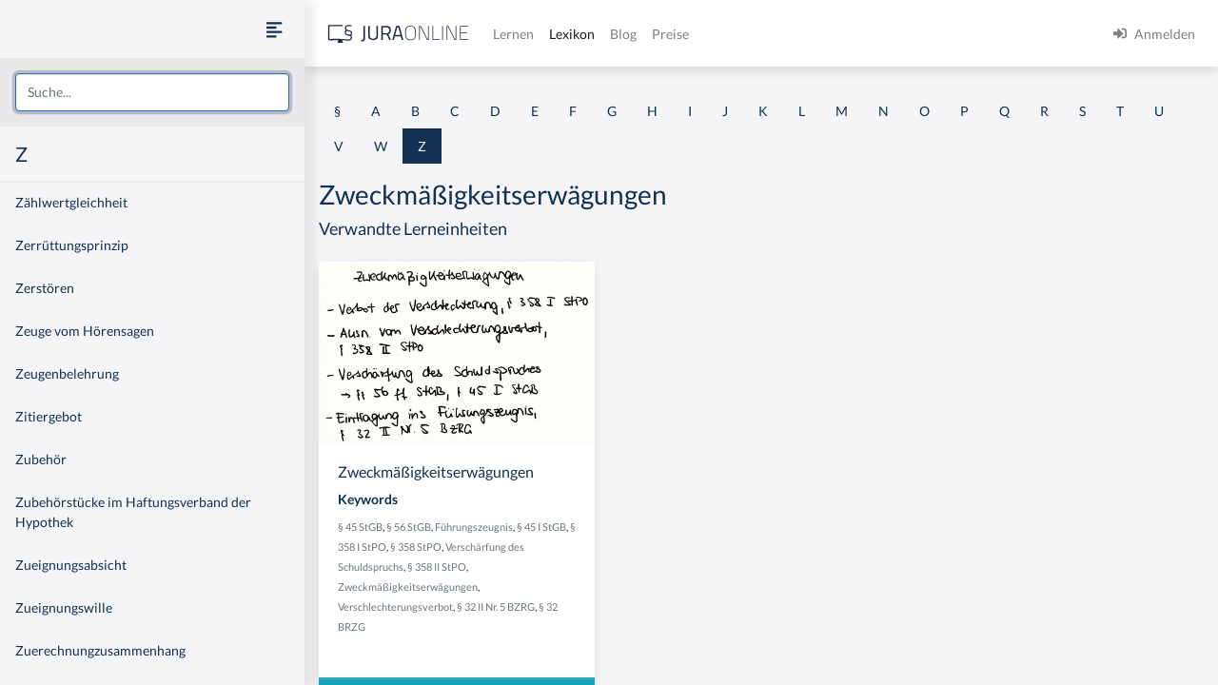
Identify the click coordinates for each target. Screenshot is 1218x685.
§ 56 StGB (408, 526)
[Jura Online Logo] (398, 34)
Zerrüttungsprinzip (71, 245)
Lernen (513, 34)
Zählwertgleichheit (71, 202)
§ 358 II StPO (436, 566)
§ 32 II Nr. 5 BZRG (496, 606)
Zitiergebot (48, 416)
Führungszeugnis (474, 526)
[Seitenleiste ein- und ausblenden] (274, 29)
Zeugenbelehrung (67, 373)
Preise (670, 34)
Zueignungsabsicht (71, 565)
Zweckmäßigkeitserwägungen (408, 586)
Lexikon (572, 34)
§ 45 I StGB (541, 526)
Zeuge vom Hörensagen (84, 331)
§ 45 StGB (360, 526)
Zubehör (41, 459)
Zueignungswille (63, 607)
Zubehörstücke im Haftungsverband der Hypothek (133, 512)
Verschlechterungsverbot (395, 606)
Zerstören (44, 288)
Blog (623, 34)
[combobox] (152, 92)
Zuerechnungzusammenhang (100, 650)
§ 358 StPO (416, 546)
